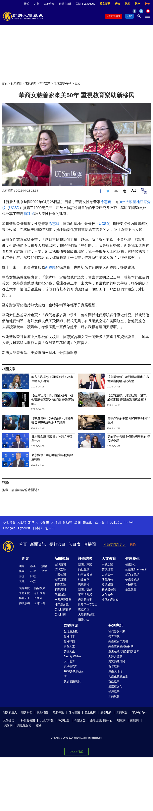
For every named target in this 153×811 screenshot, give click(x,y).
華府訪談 (60, 594)
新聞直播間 (114, 16)
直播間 (90, 544)
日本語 (37, 528)
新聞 (25, 559)
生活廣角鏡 (71, 631)
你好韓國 (69, 641)
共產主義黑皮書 (118, 676)
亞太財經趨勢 (63, 609)
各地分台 (49, 3)
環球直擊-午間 (63, 83)
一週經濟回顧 (63, 599)
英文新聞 (105, 3)
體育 (44, 571)
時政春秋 (83, 579)
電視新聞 (30, 83)
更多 (39, 725)
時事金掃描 (85, 574)
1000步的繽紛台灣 (74, 674)
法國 (77, 522)
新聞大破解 (85, 589)
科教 (33, 581)
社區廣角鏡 (62, 604)
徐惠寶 (105, 202)
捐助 (127, 3)
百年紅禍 (114, 666)
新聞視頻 (62, 559)
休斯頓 (67, 522)
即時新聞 (24, 593)
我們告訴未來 (116, 631)
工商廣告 (114, 696)
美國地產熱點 (110, 599)
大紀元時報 (47, 720)
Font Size (133, 190)
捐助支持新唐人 (114, 544)
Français (9, 528)
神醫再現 (130, 584)
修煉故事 (114, 691)
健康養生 (132, 559)
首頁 (5, 83)
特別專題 (115, 625)
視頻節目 (16, 83)
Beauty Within (72, 656)
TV (130, 16)
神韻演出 (24, 603)
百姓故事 (114, 681)
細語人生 (83, 619)
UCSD (14, 208)
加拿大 (33, 522)
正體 (61, 3)
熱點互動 (83, 569)
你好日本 (69, 636)
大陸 (22, 581)
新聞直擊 (60, 584)
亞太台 (100, 522)
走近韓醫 (130, 589)
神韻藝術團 (28, 720)
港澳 (33, 566)
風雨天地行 (115, 671)
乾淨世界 (64, 720)
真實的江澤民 (116, 661)
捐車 (137, 3)
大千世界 (69, 661)
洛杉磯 (44, 522)
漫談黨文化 (115, 686)
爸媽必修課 (109, 589)
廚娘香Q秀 (70, 666)
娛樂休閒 (71, 625)
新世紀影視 (24, 725)
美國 (22, 571)
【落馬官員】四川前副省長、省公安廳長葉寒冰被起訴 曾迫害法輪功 (52, 399)
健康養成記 (132, 579)
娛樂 (44, 566)
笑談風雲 (107, 569)
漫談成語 (107, 584)
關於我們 (26, 712)
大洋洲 (56, 522)
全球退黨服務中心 (101, 720)
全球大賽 (39, 603)
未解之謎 (107, 564)
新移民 (29, 214)
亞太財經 (60, 614)
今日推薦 (39, 593)
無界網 (8, 725)
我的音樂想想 (72, 681)
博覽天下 (24, 598)
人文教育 (109, 559)
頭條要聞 (24, 588)
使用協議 (74, 712)
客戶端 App (139, 712)
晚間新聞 (60, 579)
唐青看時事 (85, 599)
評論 (22, 576)
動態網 (134, 720)
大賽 (36, 3)
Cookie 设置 (76, 751)
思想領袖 (83, 584)
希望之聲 (79, 720)
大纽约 (21, 522)
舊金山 (87, 522)
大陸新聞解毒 (86, 614)
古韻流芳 (107, 574)
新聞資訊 (38, 544)
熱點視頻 (39, 588)
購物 (147, 3)
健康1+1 (130, 564)
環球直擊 (45, 83)
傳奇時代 (114, 636)
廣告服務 (106, 712)
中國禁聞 (60, 574)
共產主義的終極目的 (120, 646)
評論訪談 (85, 559)
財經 (33, 576)
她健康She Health (136, 569)
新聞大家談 (85, 564)
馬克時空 (83, 609)
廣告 (117, 3)
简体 (69, 3)
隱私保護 (58, 712)
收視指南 (42, 712)
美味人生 (69, 651)
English (129, 522)
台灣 (33, 571)
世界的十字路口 (88, 604)
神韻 (26, 3)
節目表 (74, 544)
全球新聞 (60, 564)
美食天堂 (69, 646)
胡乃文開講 (132, 574)
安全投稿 (90, 712)
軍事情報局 (85, 594)
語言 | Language (85, 3)
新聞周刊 (60, 589)
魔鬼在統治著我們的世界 (123, 651)
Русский (24, 528)
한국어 (50, 528)
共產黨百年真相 (118, 641)
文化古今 (107, 594)
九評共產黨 (115, 656)
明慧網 (121, 720)
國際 (22, 566)
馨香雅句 (107, 579)
